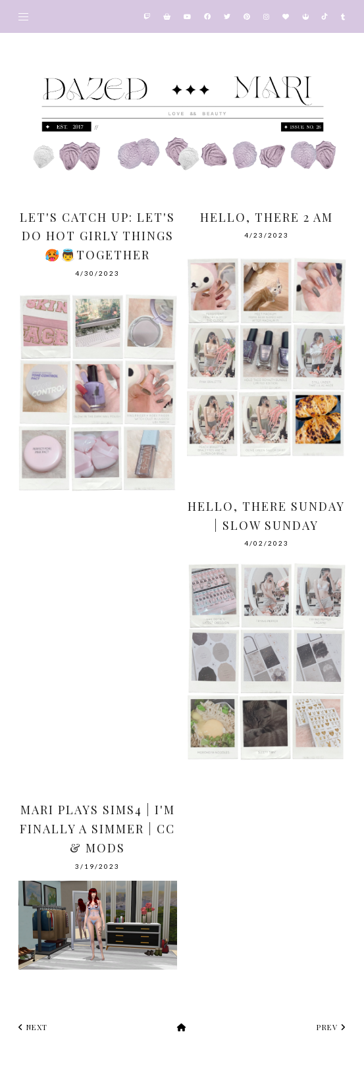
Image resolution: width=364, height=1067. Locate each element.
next (33, 1027)
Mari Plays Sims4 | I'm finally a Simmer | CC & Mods (97, 829)
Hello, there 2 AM (266, 217)
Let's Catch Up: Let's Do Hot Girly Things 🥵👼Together (97, 236)
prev (331, 1027)
